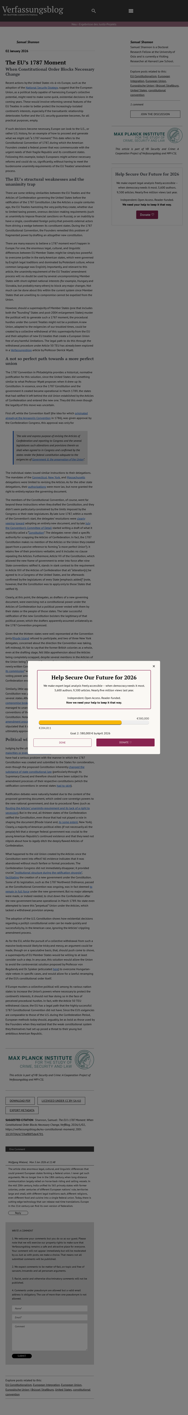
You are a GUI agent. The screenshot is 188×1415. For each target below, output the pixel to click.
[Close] (153, 666)
